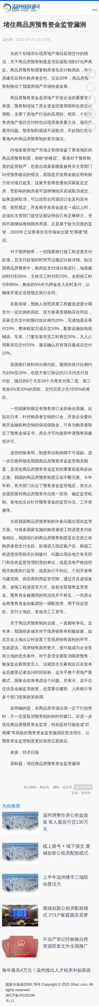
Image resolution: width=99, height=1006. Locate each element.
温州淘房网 (83, 787)
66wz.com (79, 984)
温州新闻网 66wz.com (43, 775)
